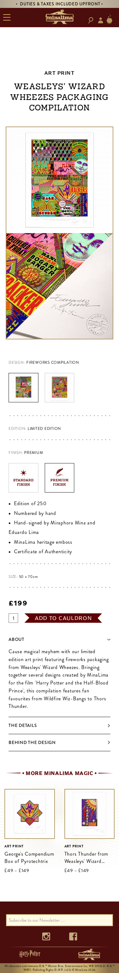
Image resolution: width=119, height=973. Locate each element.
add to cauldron (63, 618)
